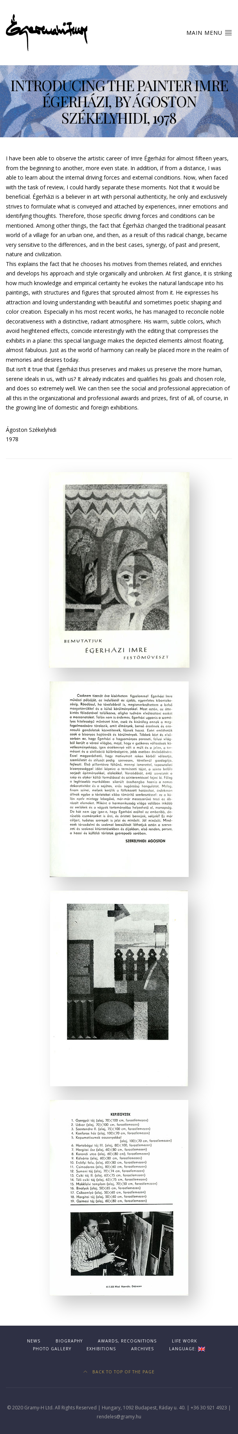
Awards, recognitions (127, 1341)
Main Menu (209, 32)
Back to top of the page (119, 1372)
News (33, 1341)
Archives (142, 1348)
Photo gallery (52, 1348)
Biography (69, 1341)
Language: (187, 1348)
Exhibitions (101, 1348)
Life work (184, 1341)
